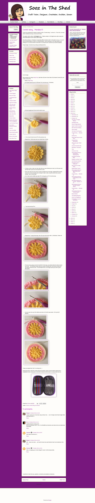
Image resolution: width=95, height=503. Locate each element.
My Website (50, 22)
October (73, 118)
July (73, 205)
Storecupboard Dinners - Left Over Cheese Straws (76, 185)
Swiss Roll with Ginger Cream (12, 105)
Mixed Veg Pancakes (13, 132)
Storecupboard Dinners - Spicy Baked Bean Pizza (76, 171)
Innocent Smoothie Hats (76, 145)
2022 (72, 99)
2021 (72, 101)
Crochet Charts (14, 22)
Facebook (41, 22)
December (74, 114)
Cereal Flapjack (12, 93)
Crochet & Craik (75, 150)
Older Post (62, 479)
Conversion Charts (13, 53)
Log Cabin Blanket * (13, 40)
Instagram (32, 22)
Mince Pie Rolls (12, 95)
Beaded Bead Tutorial (76, 168)
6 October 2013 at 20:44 (35, 440)
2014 (72, 111)
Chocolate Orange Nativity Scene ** (13, 46)
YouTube (24, 22)
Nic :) (27, 422)
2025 (72, 96)
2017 (72, 106)
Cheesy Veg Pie (12, 134)
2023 (72, 97)
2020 (72, 102)
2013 (72, 113)
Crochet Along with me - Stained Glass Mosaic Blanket (78, 30)
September (74, 202)
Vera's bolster (74, 129)
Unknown (28, 432)
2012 (72, 218)
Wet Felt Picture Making (76, 127)
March (73, 212)
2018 (72, 104)
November (74, 116)
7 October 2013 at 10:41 (37, 448)
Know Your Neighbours (76, 197)
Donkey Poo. (74, 135)
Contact (68, 22)
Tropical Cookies (12, 100)
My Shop (60, 22)
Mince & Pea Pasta (13, 136)
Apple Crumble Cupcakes (77, 126)
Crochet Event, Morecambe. (75, 141)
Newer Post (25, 479)
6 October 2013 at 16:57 (37, 432)
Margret (28, 413)
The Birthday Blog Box (76, 195)
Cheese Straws (12, 118)
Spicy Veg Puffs (12, 113)
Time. (73, 149)
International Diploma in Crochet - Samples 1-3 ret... (77, 181)
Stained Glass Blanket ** (12, 43)
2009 (72, 223)
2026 (72, 94)
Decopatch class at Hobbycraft (75, 163)
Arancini (11, 128)
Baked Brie (11, 116)
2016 (72, 108)
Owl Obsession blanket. (76, 161)
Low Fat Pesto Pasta (13, 123)
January (73, 216)
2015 (72, 109)
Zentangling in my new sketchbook (76, 199)
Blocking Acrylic (12, 61)
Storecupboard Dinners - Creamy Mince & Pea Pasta (76, 177)
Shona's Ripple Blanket (76, 124)
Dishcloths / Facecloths (76, 147)
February (74, 214)
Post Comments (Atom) (46, 484)
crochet (27, 405)
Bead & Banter (75, 193)
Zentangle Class (75, 122)
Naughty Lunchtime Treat (77, 159)
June (73, 207)
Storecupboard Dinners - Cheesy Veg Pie (76, 192)
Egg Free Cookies (13, 102)
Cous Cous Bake (12, 130)
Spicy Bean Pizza (12, 138)
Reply (27, 418)
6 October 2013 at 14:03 (35, 413)
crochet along (32, 405)
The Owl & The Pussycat (77, 131)
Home (44, 479)
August (73, 203)
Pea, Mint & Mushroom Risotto (13, 126)
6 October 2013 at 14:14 (34, 422)
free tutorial (37, 405)
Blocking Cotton (12, 59)
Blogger (49, 500)
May (73, 209)
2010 (72, 221)
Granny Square (12, 57)
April (73, 210)
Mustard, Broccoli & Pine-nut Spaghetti (13, 121)
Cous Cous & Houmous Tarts (12, 111)
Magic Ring (36, 77)
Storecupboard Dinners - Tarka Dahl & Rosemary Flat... (76, 153)
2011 (72, 219)
